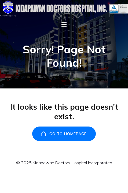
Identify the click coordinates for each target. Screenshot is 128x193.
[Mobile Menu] (64, 24)
